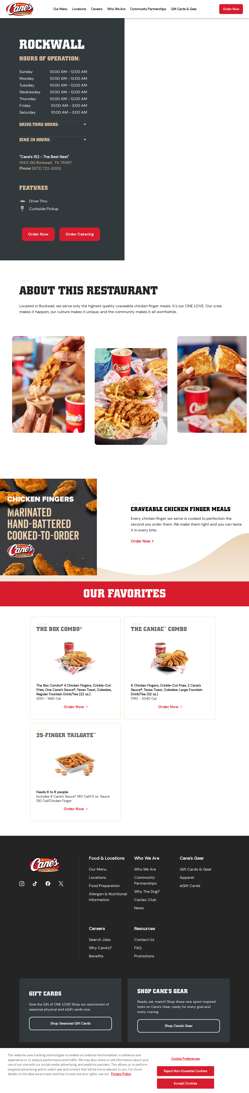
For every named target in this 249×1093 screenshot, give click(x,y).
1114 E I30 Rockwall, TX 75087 (45, 162)
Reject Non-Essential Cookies (185, 1075)
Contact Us (144, 939)
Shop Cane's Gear (179, 1026)
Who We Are (116, 9)
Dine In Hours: (35, 139)
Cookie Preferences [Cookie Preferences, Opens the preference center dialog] (185, 1062)
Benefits (96, 956)
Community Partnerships (148, 9)
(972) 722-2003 (46, 168)
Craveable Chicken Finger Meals (180, 509)
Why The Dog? (147, 891)
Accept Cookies (185, 1087)
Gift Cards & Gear (184, 9)
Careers (96, 9)
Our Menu (60, 9)
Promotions (144, 956)
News (139, 907)
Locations (79, 9)
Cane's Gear (192, 858)
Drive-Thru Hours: (39, 124)
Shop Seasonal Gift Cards (70, 1023)
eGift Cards (190, 885)
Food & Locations (106, 858)
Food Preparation (104, 885)
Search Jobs (100, 939)
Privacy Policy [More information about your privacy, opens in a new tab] (121, 1078)
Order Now (231, 9)
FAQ (138, 947)
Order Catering (80, 234)
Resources (144, 929)
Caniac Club (145, 899)
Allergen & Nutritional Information (108, 896)
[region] (124, 388)
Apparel (187, 877)
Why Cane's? (100, 947)
